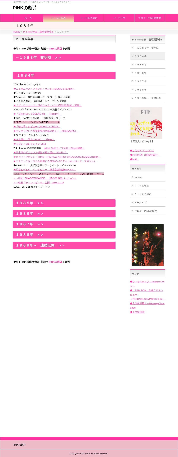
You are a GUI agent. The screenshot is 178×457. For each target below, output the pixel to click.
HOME (138, 177)
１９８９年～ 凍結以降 (147, 98)
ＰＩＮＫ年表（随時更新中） (147, 39)
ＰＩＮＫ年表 (141, 185)
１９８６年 (140, 72)
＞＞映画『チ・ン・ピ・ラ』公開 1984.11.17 (38, 182)
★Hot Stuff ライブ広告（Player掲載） (64, 148)
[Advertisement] (64, 289)
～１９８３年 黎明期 (146, 47)
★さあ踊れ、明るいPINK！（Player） (34, 139)
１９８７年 (140, 81)
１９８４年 (140, 56)
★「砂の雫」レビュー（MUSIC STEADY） (37, 126)
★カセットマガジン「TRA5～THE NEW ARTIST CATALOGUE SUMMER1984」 (57, 156)
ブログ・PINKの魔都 (145, 210)
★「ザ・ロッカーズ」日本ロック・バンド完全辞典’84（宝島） (47, 105)
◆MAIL (134, 159)
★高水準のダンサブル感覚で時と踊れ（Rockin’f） (40, 152)
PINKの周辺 (55, 48)
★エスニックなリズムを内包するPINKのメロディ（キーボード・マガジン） (54, 161)
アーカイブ (140, 202)
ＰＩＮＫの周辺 (142, 194)
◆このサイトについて (142, 150)
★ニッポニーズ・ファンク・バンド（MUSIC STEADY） (44, 88)
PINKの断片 (25, 7)
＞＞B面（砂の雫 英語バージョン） (45, 178)
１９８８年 (140, 89)
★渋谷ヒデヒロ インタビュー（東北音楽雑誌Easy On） (44, 169)
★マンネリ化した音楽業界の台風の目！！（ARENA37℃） (45, 130)
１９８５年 (140, 64)
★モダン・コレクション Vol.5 (29, 143)
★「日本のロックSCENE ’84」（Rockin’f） (37, 113)
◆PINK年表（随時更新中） (145, 154)
